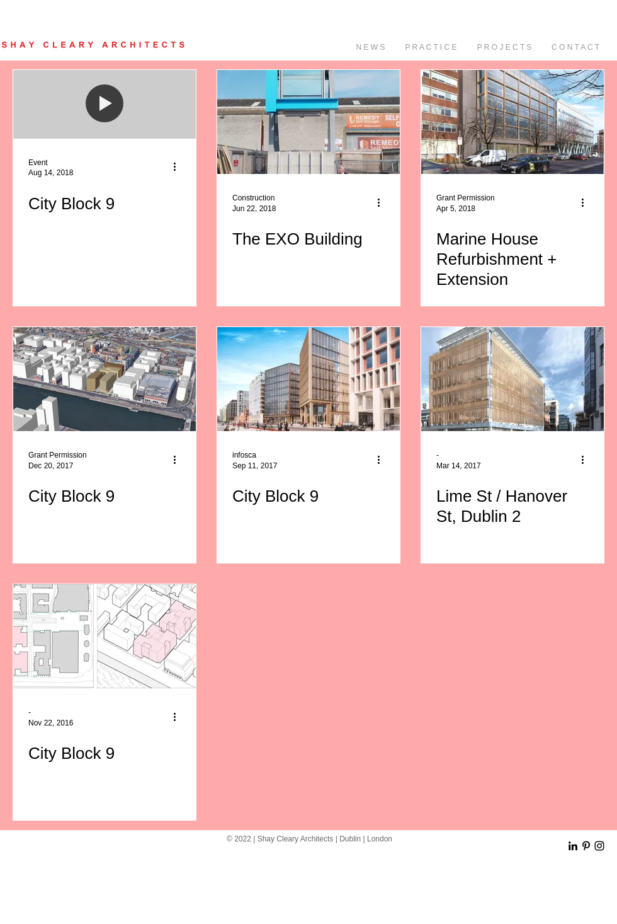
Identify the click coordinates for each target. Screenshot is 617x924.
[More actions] (178, 167)
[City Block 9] (104, 379)
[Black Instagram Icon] (599, 846)
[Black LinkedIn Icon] (573, 846)
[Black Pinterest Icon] (586, 846)
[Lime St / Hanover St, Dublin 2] (512, 379)
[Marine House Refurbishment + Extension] (512, 122)
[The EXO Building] (308, 122)
